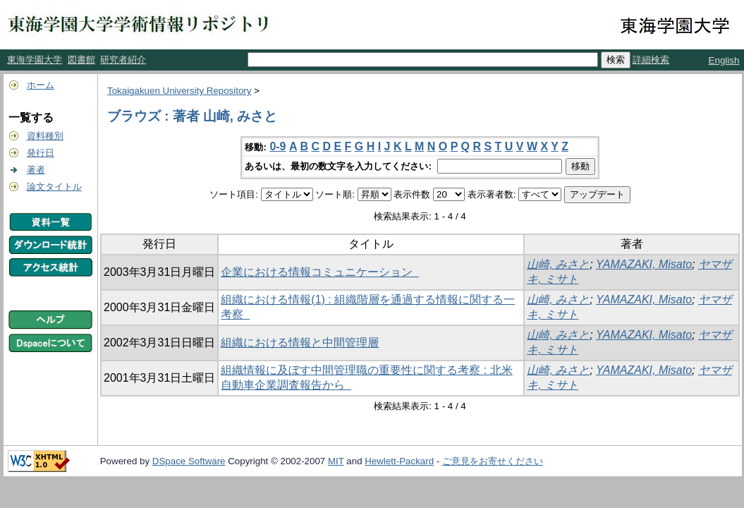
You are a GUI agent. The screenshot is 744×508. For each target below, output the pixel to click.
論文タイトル (54, 186)
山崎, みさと (558, 264)
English (724, 60)
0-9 (277, 146)
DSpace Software (189, 461)
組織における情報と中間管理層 (300, 343)
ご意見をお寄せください (492, 461)
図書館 (81, 59)
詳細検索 (651, 59)
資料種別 (45, 136)
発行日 (40, 152)
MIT (336, 461)
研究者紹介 (123, 59)
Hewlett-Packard (399, 461)
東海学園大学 (34, 59)
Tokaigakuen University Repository (179, 90)
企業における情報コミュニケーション (320, 272)
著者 (36, 169)
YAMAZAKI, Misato (644, 264)
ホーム (40, 85)
